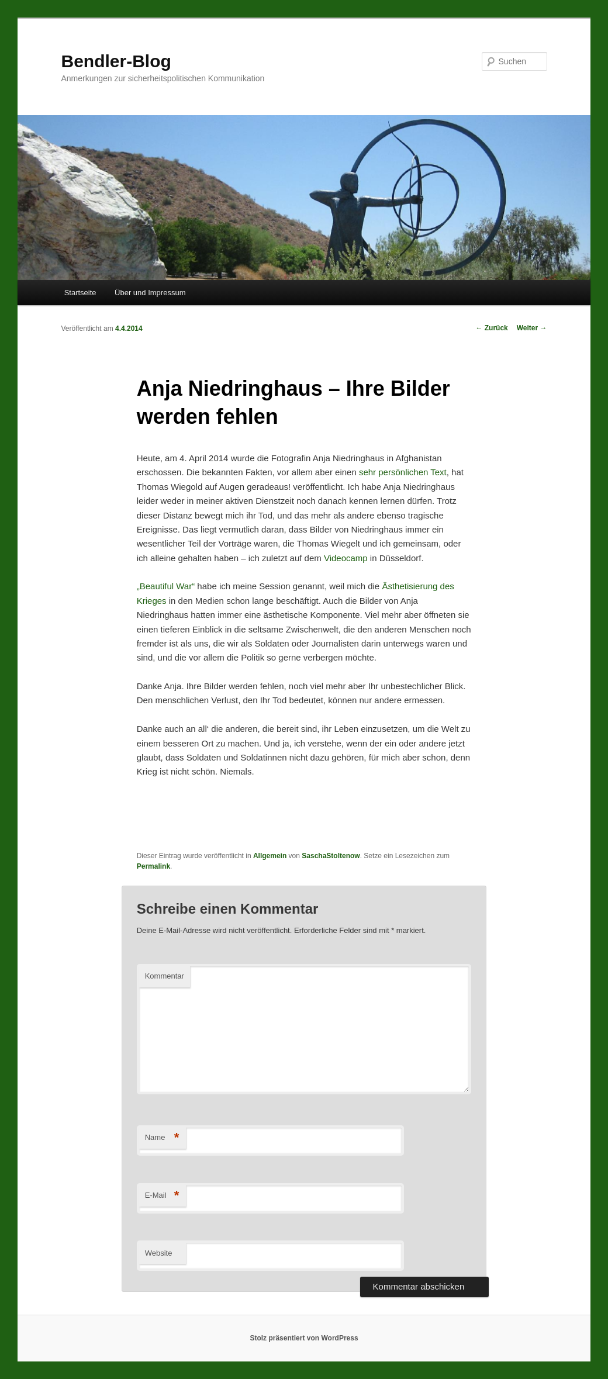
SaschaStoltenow (331, 856)
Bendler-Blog (116, 61)
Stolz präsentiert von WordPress (304, 1338)
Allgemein (269, 856)
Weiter (532, 328)
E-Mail (162, 1195)
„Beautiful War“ (166, 586)
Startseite (80, 292)
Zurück (491, 328)
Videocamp (346, 558)
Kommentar (164, 976)
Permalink (153, 866)
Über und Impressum (150, 292)
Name (162, 1137)
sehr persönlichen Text (403, 472)
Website (158, 1253)
